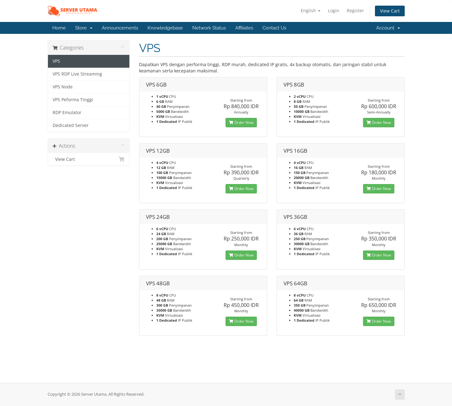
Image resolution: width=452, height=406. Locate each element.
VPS (56, 61)
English (310, 10)
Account (388, 28)
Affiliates (244, 28)
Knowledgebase (165, 28)
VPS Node (63, 87)
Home (59, 28)
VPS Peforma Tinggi (73, 100)
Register (355, 10)
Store (83, 28)
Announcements (120, 28)
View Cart (390, 11)
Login (333, 10)
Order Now (241, 122)
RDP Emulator (67, 112)
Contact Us (274, 28)
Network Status (209, 28)
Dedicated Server (71, 125)
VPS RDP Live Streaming (77, 74)
